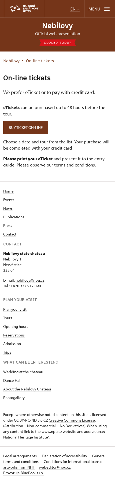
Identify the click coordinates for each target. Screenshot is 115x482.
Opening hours (15, 326)
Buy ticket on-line (26, 127)
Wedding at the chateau (23, 371)
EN (75, 9)
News (8, 208)
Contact (9, 234)
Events (8, 199)
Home (8, 191)
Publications (13, 216)
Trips (7, 352)
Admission (12, 343)
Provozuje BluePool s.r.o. (23, 472)
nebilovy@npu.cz (30, 280)
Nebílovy (57, 25)
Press (7, 225)
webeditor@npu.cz (55, 467)
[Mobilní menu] (99, 8)
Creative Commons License (72, 420)
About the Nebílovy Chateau (27, 389)
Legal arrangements (20, 455)
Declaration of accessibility (65, 455)
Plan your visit (15, 309)
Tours (7, 317)
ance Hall (13, 380)
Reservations (14, 335)
